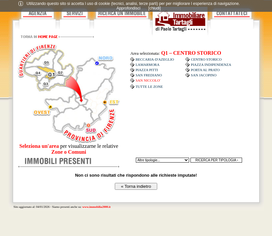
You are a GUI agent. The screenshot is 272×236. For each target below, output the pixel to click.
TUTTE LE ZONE (149, 86)
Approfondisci (128, 8)
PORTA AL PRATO (205, 70)
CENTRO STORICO (206, 59)
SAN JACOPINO (203, 75)
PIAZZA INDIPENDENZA (211, 65)
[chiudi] (154, 8)
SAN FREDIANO (149, 75)
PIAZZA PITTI (147, 70)
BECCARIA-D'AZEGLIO (155, 59)
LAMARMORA (148, 65)
